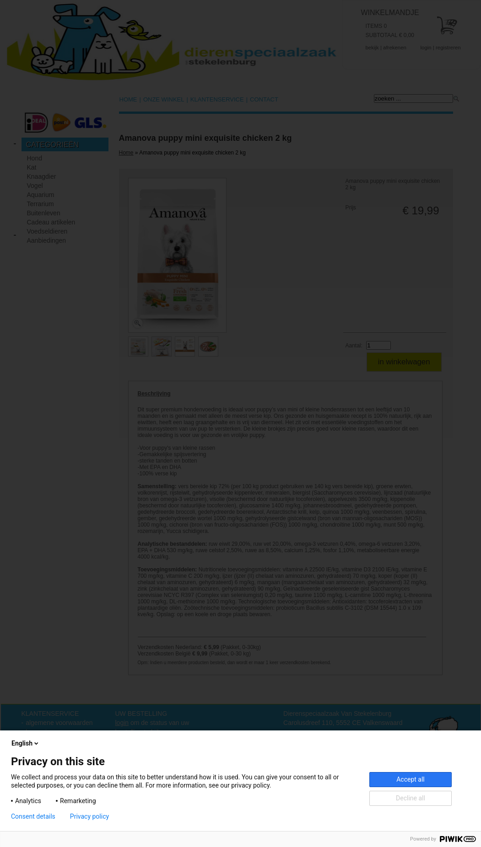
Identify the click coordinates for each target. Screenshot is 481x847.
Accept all (410, 779)
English (25, 743)
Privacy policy (89, 816)
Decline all (410, 798)
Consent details (33, 816)
